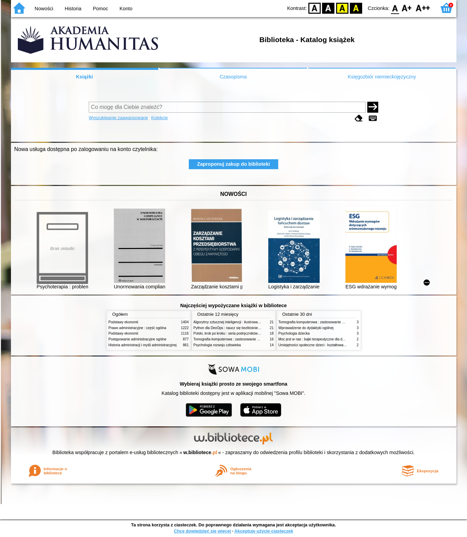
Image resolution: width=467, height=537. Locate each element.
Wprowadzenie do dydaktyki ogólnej (306, 328)
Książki (84, 76)
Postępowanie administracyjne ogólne (138, 339)
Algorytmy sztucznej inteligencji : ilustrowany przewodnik (237, 322)
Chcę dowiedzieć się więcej (202, 531)
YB (342, 8)
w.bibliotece (200, 452)
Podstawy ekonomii (123, 322)
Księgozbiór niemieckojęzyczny (382, 76)
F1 (407, 8)
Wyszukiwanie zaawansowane (118, 117)
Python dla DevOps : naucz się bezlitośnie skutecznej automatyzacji (245, 328)
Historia (73, 8)
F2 (423, 8)
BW (328, 8)
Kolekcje (159, 117)
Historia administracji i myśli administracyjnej (143, 345)
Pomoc (100, 8)
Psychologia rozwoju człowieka (217, 345)
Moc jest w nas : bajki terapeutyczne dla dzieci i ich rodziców (325, 339)
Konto (126, 8)
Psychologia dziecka (294, 333)
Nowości (44, 8)
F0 (395, 8)
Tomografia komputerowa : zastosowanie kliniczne (232, 339)
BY (356, 8)
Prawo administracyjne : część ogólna (138, 328)
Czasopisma (233, 76)
